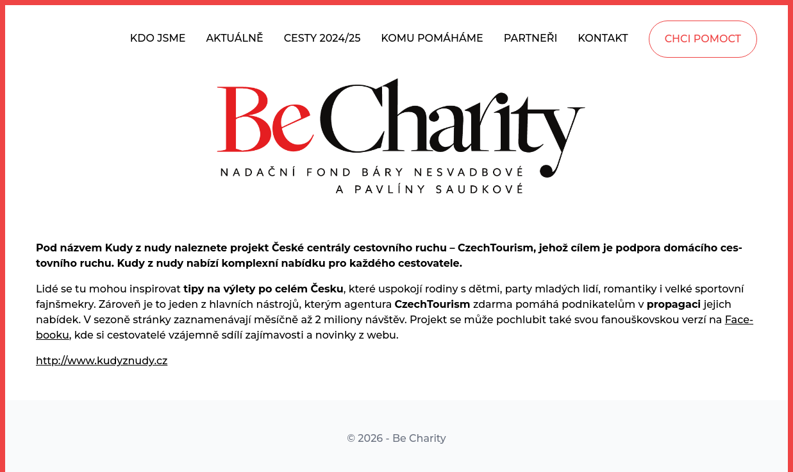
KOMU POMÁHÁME (432, 38)
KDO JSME (158, 38)
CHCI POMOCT (703, 39)
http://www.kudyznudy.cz (101, 361)
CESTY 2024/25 (322, 38)
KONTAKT (603, 38)
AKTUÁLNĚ (234, 38)
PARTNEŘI (531, 38)
